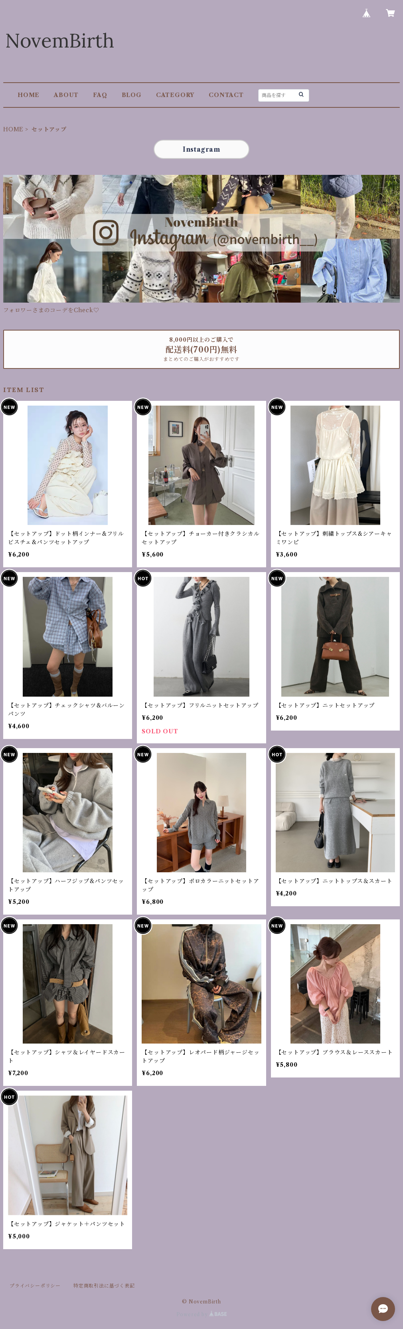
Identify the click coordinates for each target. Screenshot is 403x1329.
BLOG (132, 95)
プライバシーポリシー (35, 1286)
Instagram (201, 149)
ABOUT (66, 95)
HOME (29, 95)
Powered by (201, 1314)
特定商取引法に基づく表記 (104, 1286)
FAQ (100, 95)
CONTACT (226, 95)
